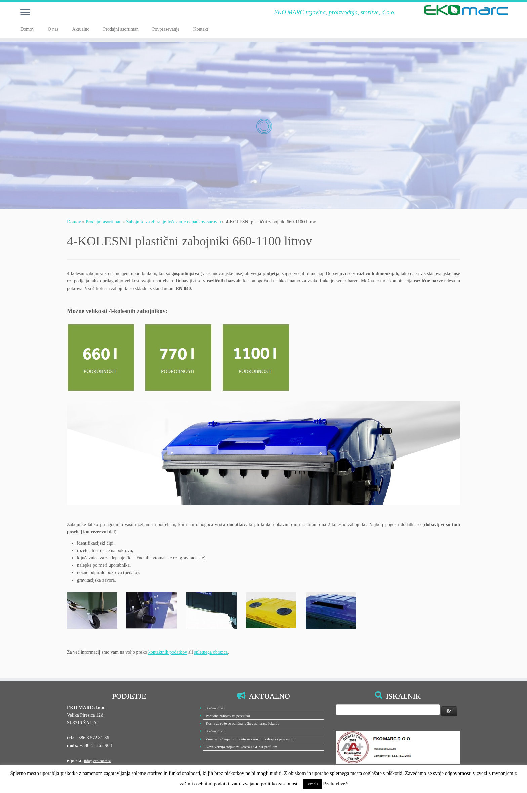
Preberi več (335, 783)
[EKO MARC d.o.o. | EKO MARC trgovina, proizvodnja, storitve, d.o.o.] (466, 10)
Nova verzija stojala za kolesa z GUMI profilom (241, 747)
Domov (27, 29)
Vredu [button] (312, 783)
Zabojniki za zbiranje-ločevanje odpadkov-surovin (173, 221)
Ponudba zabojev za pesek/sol (228, 716)
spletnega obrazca (211, 652)
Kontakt (200, 29)
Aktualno (80, 29)
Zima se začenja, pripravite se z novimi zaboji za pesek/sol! (250, 739)
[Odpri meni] (25, 13)
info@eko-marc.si (97, 761)
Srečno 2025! (216, 731)
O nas (53, 29)
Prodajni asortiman (121, 29)
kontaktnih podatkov (167, 652)
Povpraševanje (166, 29)
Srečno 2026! (216, 708)
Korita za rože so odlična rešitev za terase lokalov (242, 723)
